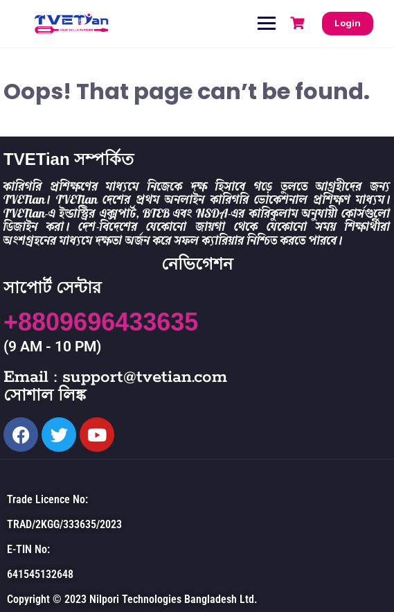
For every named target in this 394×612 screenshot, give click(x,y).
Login (347, 22)
